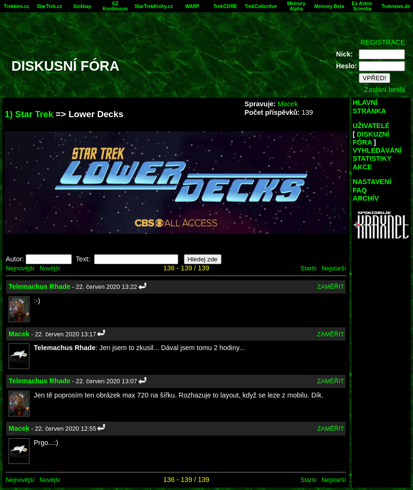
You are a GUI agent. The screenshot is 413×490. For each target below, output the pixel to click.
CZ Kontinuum (115, 6)
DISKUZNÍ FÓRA (371, 138)
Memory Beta (329, 6)
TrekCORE (225, 6)
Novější (49, 268)
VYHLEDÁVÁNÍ (377, 150)
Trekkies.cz (16, 6)
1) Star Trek (29, 114)
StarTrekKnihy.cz (153, 6)
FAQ (360, 190)
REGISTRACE (382, 42)
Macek (288, 104)
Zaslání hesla (384, 89)
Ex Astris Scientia (362, 6)
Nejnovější (20, 268)
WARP (192, 6)
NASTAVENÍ (372, 181)
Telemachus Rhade (39, 286)
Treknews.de (396, 6)
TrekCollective (261, 6)
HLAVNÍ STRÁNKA (369, 106)
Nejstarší (334, 268)
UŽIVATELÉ (371, 125)
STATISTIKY (372, 158)
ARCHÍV (366, 198)
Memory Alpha (296, 6)
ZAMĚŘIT (330, 286)
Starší (308, 268)
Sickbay (82, 6)
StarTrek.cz (49, 6)
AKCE (362, 167)
